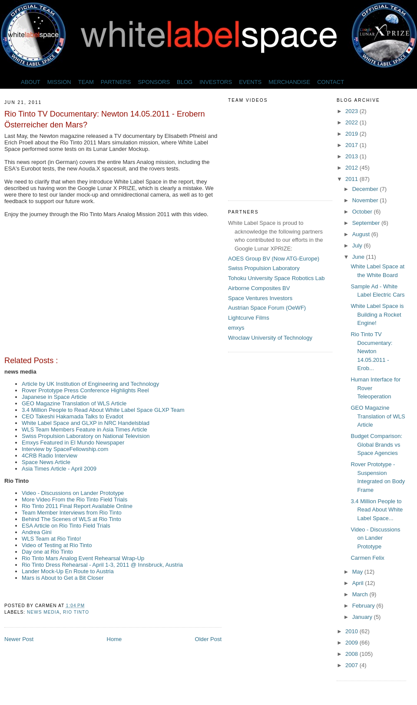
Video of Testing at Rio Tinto (57, 545)
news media (43, 612)
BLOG (184, 82)
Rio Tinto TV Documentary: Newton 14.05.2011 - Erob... (371, 351)
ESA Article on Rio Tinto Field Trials (66, 525)
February (364, 605)
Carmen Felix (367, 558)
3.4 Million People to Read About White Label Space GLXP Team (103, 410)
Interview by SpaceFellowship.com (65, 449)
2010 (352, 631)
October (363, 211)
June (359, 257)
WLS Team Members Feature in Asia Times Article (84, 429)
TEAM (86, 82)
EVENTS (250, 82)
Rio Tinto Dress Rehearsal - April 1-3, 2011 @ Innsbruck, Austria (102, 564)
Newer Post (18, 639)
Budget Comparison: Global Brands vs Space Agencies (376, 444)
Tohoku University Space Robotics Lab (276, 278)
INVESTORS (215, 82)
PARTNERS (116, 82)
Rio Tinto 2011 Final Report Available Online (77, 506)
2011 (352, 179)
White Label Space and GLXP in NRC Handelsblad (85, 423)
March (361, 594)
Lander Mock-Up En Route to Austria (68, 571)
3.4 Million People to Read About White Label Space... (377, 509)
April (358, 583)
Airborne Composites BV (259, 288)
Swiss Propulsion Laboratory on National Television (86, 436)
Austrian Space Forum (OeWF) (267, 307)
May (358, 571)
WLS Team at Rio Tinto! (51, 538)
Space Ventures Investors (260, 298)
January (363, 617)
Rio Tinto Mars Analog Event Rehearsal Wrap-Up (83, 558)
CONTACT (330, 82)
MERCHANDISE (289, 82)
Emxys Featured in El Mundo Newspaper (73, 442)
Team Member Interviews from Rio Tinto (72, 512)
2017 (352, 145)
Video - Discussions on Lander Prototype (73, 493)
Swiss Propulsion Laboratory (264, 268)
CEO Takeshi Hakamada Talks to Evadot (72, 416)
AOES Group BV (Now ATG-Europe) (273, 258)
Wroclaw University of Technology (270, 337)
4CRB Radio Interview (49, 455)
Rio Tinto (76, 612)
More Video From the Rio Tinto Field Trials (74, 499)
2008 (352, 654)
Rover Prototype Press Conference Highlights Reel (85, 390)
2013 (352, 156)
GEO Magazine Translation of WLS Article (74, 403)
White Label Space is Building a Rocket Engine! (377, 314)
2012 (352, 167)
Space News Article (46, 462)
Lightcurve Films (248, 317)
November (366, 200)
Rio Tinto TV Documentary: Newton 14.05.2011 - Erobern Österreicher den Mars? (104, 119)
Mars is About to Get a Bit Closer (63, 578)
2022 (352, 122)
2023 (352, 111)
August (361, 234)
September (366, 223)
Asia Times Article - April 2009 (59, 468)
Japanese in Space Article (54, 397)
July (358, 245)
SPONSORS (154, 82)
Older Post (208, 639)
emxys (236, 327)
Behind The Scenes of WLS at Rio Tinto (71, 519)
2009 (352, 642)
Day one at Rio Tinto (47, 551)
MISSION (59, 82)
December (366, 189)
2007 (352, 665)
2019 (352, 133)
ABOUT (30, 82)
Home (114, 639)
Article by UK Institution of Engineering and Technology (90, 384)
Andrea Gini (37, 532)
